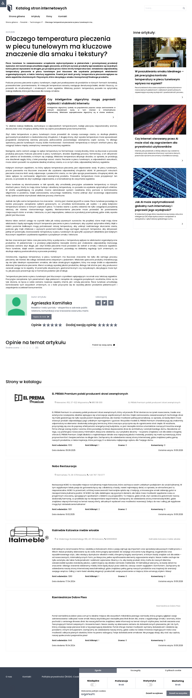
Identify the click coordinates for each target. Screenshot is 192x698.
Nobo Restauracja (64, 477)
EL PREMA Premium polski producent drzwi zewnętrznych (90, 405)
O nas (9, 676)
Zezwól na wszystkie (178, 693)
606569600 (111, 550)
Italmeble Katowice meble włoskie (75, 542)
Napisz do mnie (48, 315)
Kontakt (62, 16)
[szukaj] (163, 8)
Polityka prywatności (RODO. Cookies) (62, 676)
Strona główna (17, 16)
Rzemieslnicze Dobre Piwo (69, 609)
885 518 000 (96, 414)
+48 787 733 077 (97, 486)
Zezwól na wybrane (154, 693)
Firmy (49, 16)
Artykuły (35, 16)
